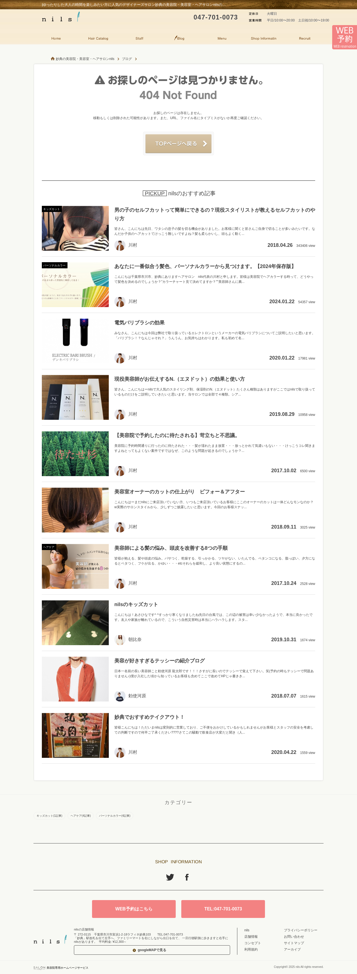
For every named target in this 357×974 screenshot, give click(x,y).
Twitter (170, 877)
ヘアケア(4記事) (81, 815)
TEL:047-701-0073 (223, 909)
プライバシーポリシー (300, 930)
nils (246, 930)
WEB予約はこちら (133, 909)
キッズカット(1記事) (49, 815)
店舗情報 (251, 937)
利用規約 (251, 949)
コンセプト (252, 943)
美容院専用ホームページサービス (60, 967)
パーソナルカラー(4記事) (114, 815)
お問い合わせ (294, 937)
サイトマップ (294, 943)
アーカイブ (292, 949)
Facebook (187, 877)
